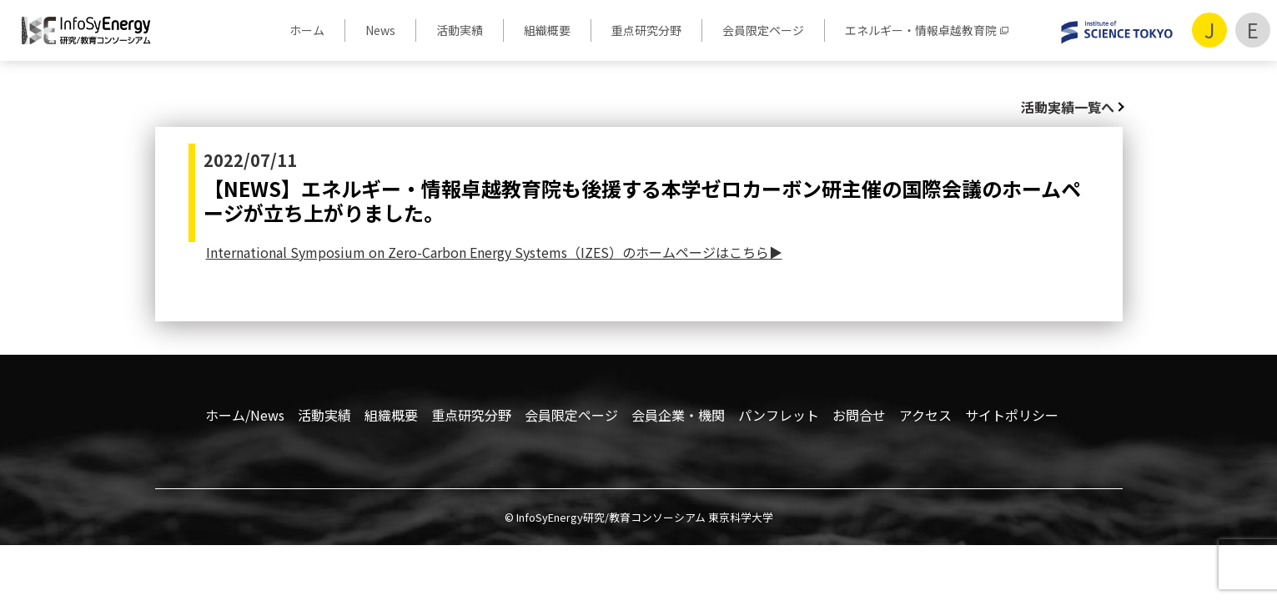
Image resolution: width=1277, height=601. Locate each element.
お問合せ (859, 415)
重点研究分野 (646, 30)
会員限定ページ (763, 30)
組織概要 (547, 30)
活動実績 (459, 30)
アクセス (925, 415)
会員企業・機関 (678, 415)
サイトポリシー (1011, 415)
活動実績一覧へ (1067, 107)
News (380, 30)
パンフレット (778, 415)
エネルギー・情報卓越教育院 (921, 30)
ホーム (306, 30)
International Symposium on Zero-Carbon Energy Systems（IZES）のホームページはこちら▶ (494, 252)
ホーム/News (244, 415)
